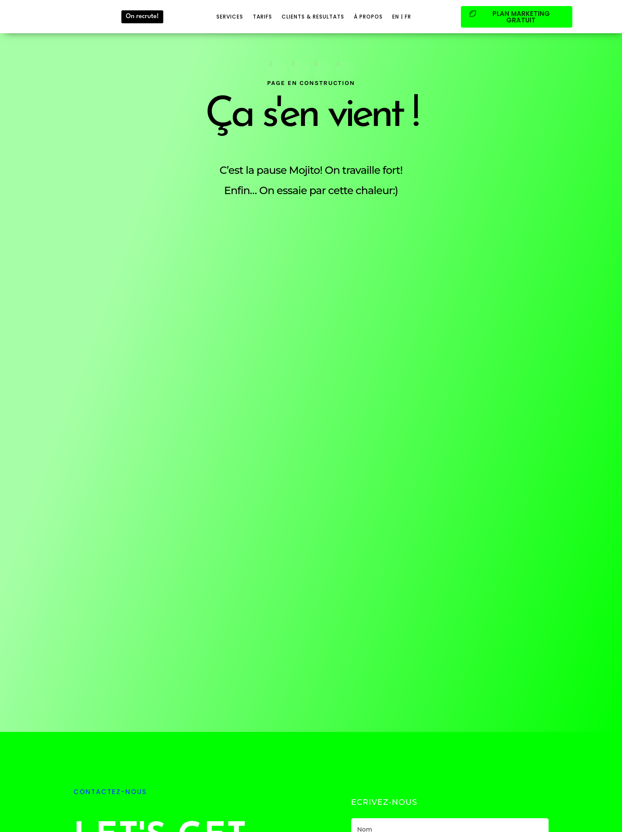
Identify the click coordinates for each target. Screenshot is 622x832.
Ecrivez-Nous (384, 802)
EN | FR (401, 16)
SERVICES (229, 16)
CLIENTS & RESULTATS (313, 16)
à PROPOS (368, 16)
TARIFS (262, 16)
